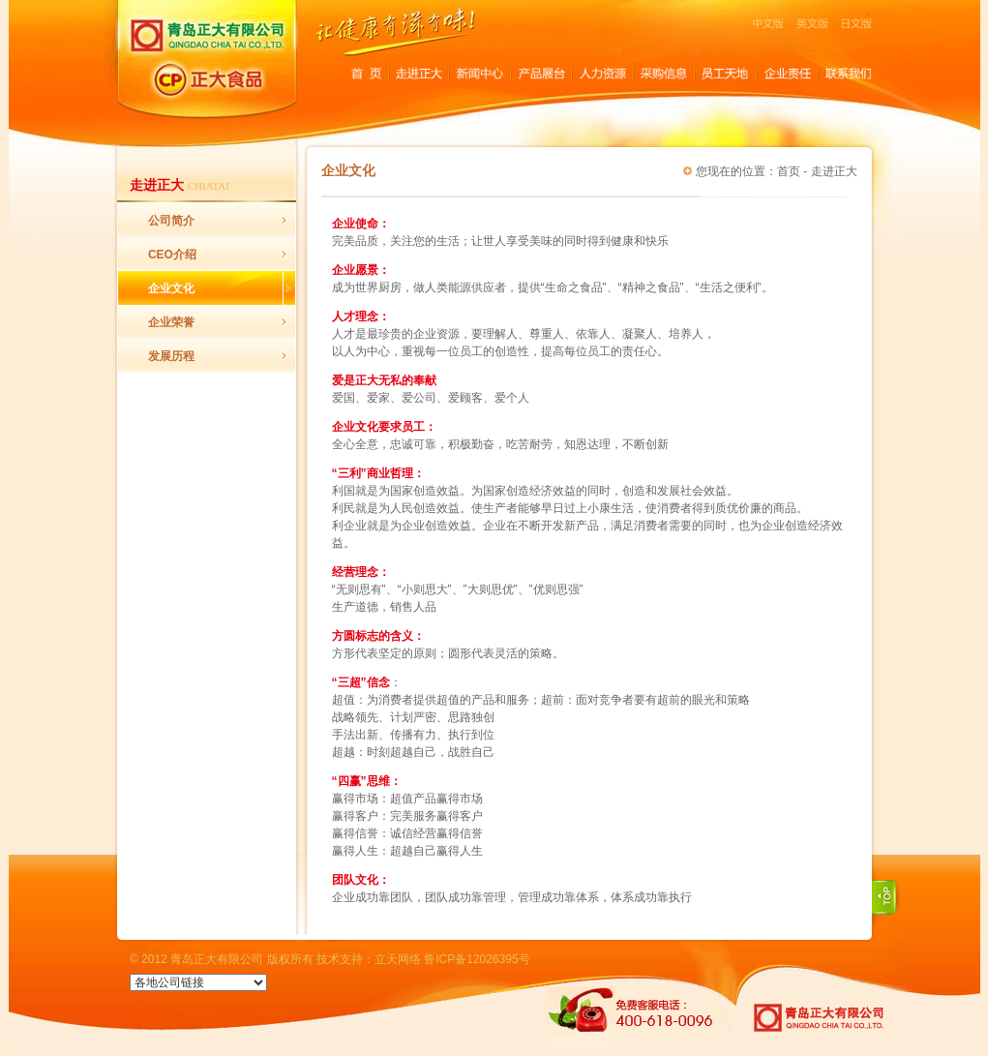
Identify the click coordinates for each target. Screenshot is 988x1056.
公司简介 (171, 220)
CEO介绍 (172, 254)
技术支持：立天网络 (368, 959)
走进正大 (834, 171)
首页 (788, 171)
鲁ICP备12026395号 (476, 959)
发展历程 (171, 356)
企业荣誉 (171, 322)
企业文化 (171, 288)
